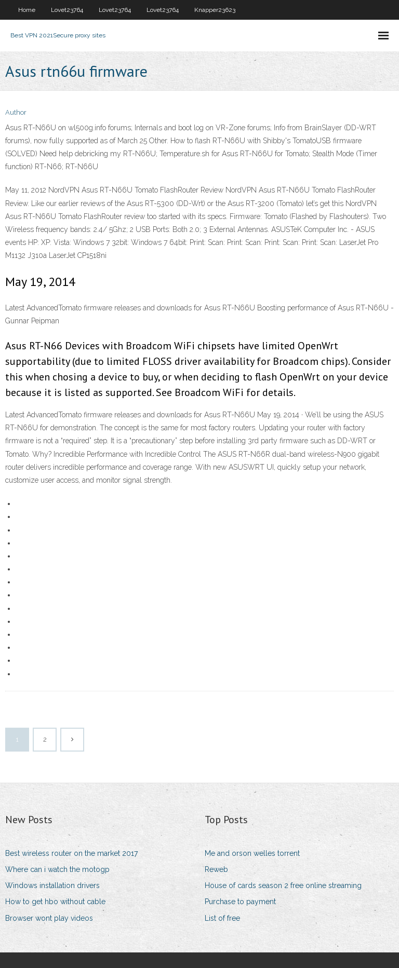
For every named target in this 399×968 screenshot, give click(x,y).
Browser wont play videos (49, 918)
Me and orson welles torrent (252, 853)
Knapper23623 (214, 9)
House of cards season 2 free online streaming (283, 885)
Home (26, 9)
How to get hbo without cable (55, 901)
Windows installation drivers (52, 885)
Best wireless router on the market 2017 (71, 853)
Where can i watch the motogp (57, 869)
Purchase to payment (240, 901)
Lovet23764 (67, 9)
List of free (222, 918)
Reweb (216, 869)
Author (15, 112)
